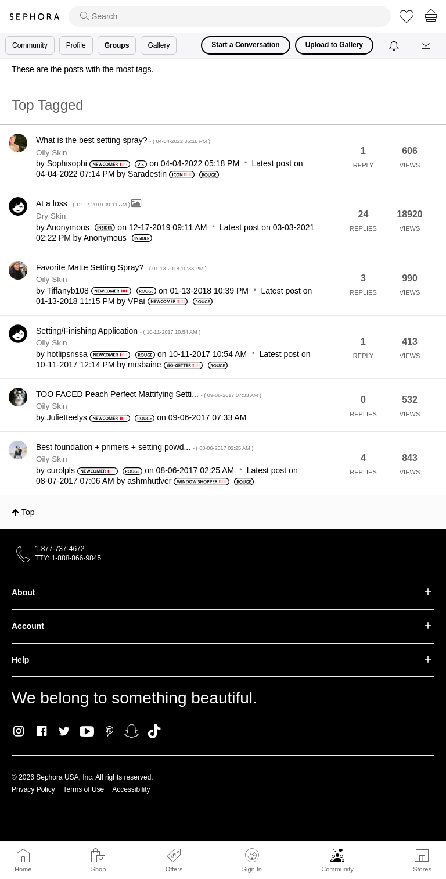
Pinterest (109, 731)
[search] (230, 16)
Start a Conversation (245, 45)
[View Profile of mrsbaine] (144, 364)
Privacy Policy (33, 789)
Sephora (34, 16)
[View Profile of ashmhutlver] (149, 480)
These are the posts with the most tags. (82, 69)
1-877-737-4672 (59, 549)
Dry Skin (51, 216)
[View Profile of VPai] (136, 301)
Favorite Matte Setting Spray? (121, 267)
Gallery (159, 45)
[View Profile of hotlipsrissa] (67, 354)
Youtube (87, 732)
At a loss (83, 203)
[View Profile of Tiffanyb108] (67, 290)
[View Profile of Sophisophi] (67, 163)
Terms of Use (84, 789)
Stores (422, 869)
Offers (174, 869)
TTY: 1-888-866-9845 (68, 558)
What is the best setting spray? (123, 140)
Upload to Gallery (334, 45)
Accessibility (131, 789)
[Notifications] (395, 45)
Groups (117, 45)
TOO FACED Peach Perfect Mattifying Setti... (148, 394)
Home (23, 869)
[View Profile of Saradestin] (147, 173)
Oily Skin (51, 152)
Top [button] (28, 512)
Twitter (64, 731)
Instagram (19, 731)
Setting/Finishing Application (118, 330)
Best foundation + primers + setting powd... (144, 447)
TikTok (154, 731)
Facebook (41, 731)
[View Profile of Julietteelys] (67, 417)
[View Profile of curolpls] (61, 470)
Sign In (252, 860)
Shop (98, 869)
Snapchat (131, 731)
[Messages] (426, 46)
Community (337, 869)
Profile (76, 45)
